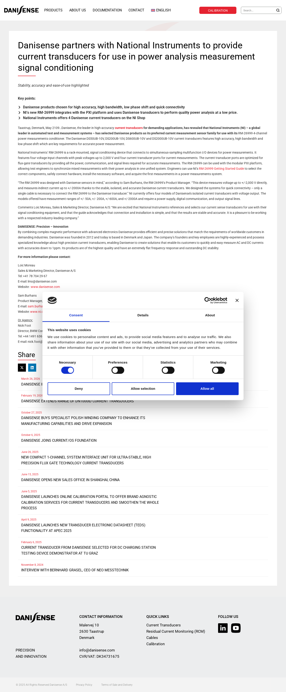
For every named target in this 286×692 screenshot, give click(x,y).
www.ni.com (39, 311)
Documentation (107, 10)
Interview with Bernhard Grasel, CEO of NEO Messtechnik (75, 570)
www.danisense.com (45, 286)
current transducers (129, 127)
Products (53, 10)
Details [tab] (143, 315)
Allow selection (143, 388)
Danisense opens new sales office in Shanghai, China (70, 480)
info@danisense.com (97, 650)
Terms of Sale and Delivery (116, 684)
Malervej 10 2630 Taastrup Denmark (91, 631)
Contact (136, 10)
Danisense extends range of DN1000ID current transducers (77, 401)
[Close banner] (237, 300)
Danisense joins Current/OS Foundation (59, 440)
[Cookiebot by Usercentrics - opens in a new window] (207, 300)
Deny (79, 388)
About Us (77, 10)
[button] (22, 367)
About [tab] (210, 315)
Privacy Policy (84, 684)
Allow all (207, 388)
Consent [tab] (76, 315)
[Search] (278, 10)
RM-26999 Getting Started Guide (221, 168)
